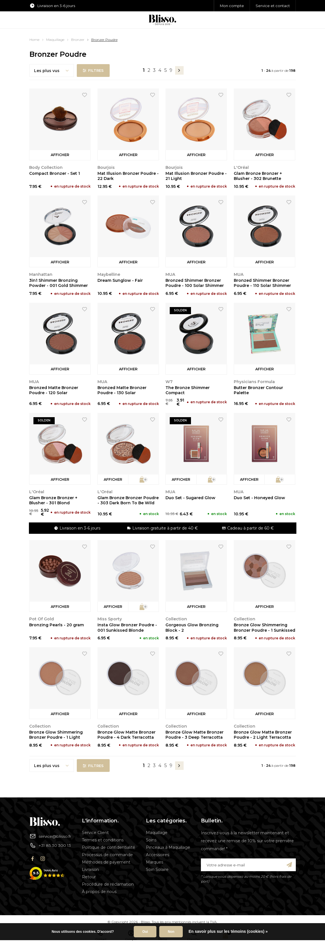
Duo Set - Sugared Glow (190, 497)
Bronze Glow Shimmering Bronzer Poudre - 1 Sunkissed (264, 627)
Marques (154, 862)
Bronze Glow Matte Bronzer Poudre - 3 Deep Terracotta (194, 735)
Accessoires (157, 854)
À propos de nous (99, 891)
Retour (89, 876)
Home (34, 39)
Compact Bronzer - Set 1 (54, 173)
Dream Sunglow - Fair (120, 280)
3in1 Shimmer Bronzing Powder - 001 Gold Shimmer (58, 283)
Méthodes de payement (106, 862)
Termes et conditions (103, 840)
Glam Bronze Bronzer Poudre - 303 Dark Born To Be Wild (128, 500)
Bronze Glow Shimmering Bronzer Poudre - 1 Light (56, 735)
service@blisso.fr (50, 836)
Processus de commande (107, 854)
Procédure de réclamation (108, 884)
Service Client (95, 832)
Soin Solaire (157, 869)
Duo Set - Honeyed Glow (259, 497)
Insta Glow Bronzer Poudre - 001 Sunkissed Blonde (127, 627)
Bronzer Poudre (104, 39)
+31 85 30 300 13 (50, 845)
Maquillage (55, 39)
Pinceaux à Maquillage (168, 847)
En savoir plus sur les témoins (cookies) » (227, 931)
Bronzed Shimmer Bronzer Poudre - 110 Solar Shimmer (262, 283)
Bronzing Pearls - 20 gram (56, 624)
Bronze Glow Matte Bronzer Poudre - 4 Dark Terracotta (126, 735)
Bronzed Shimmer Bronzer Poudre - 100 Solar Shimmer (194, 283)
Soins (151, 840)
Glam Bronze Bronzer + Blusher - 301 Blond (53, 500)
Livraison (90, 869)
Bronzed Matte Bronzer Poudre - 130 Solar (121, 390)
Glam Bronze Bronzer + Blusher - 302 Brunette (258, 176)
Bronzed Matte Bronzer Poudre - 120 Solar (53, 390)
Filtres (93, 70)
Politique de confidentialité (108, 847)
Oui (145, 932)
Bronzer (77, 39)
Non (171, 932)
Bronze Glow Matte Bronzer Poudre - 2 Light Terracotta (263, 735)
